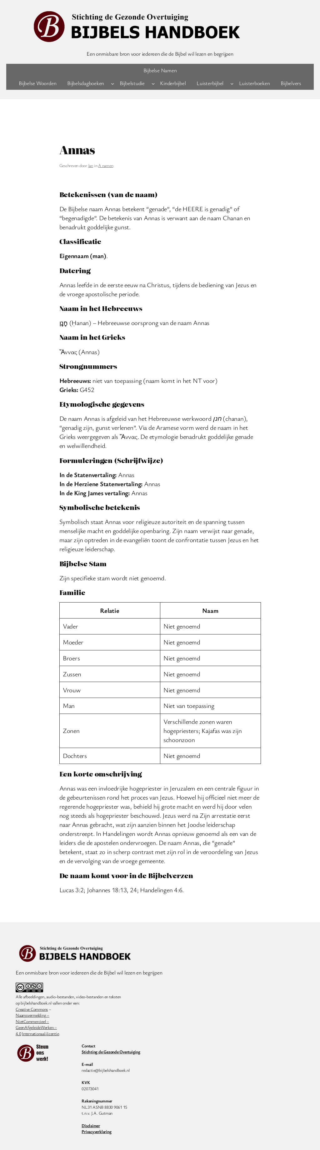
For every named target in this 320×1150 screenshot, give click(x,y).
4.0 (18, 1033)
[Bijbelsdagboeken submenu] (112, 83)
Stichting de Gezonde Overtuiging (111, 1052)
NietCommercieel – (32, 1021)
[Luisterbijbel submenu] (231, 83)
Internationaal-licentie (40, 1033)
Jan (90, 165)
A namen (105, 165)
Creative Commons (32, 1009)
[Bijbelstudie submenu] (153, 83)
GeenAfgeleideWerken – (36, 1027)
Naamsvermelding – (32, 1015)
